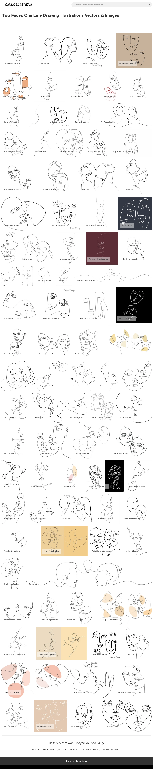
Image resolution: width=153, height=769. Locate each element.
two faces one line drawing (68, 749)
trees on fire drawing (91, 749)
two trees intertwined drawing (43, 749)
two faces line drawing (111, 749)
